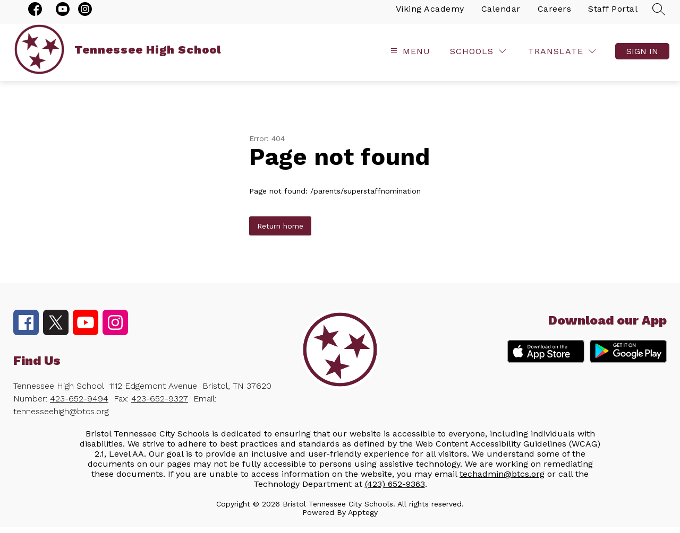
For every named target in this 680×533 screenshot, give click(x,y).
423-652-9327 (159, 404)
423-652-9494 (79, 404)
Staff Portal (613, 15)
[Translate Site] (561, 57)
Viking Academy (430, 15)
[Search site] (658, 15)
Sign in (642, 57)
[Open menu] (409, 57)
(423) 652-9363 (395, 490)
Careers (555, 15)
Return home (280, 232)
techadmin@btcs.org (502, 480)
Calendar (501, 15)
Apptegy (363, 518)
